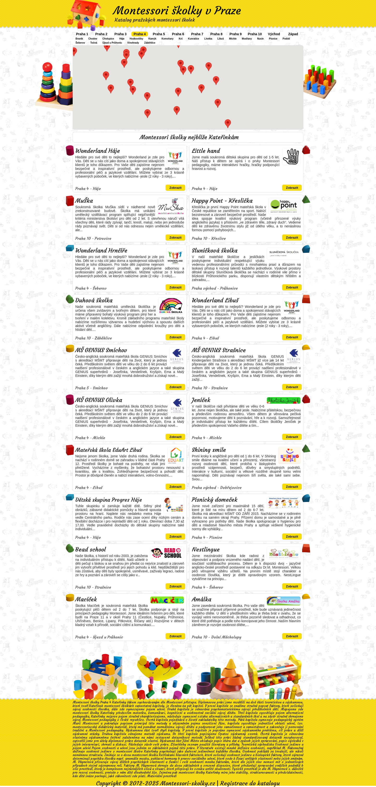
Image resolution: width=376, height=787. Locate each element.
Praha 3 (120, 34)
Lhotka (208, 38)
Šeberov (80, 42)
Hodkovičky (136, 38)
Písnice (273, 38)
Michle (232, 38)
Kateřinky (98, 716)
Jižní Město (190, 741)
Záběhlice (149, 42)
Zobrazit (175, 188)
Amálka (201, 599)
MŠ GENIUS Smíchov (101, 350)
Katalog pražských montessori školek (155, 20)
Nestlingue (206, 549)
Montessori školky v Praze (177, 10)
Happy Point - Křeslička (222, 200)
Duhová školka (93, 300)
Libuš (220, 38)
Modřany (247, 38)
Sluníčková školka (214, 250)
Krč (181, 38)
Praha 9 (235, 34)
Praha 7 (197, 34)
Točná (93, 42)
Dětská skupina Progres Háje (108, 500)
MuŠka (84, 200)
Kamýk (152, 38)
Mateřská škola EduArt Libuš (108, 450)
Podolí (286, 38)
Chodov (92, 38)
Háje (121, 38)
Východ (274, 34)
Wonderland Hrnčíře (101, 250)
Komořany (167, 38)
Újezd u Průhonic (112, 42)
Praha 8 (216, 34)
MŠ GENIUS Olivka (98, 400)
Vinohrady (133, 42)
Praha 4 (140, 34)
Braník (79, 38)
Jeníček (201, 400)
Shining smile (209, 450)
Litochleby (178, 744)
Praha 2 (101, 34)
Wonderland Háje (97, 151)
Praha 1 (82, 34)
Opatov (223, 734)
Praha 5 (159, 34)
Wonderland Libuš (215, 300)
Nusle (260, 38)
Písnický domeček (214, 499)
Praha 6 (178, 34)
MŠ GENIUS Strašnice (219, 350)
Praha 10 (255, 34)
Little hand (206, 151)
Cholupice (108, 38)
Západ (293, 34)
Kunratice (193, 38)
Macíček (86, 599)
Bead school (90, 549)
